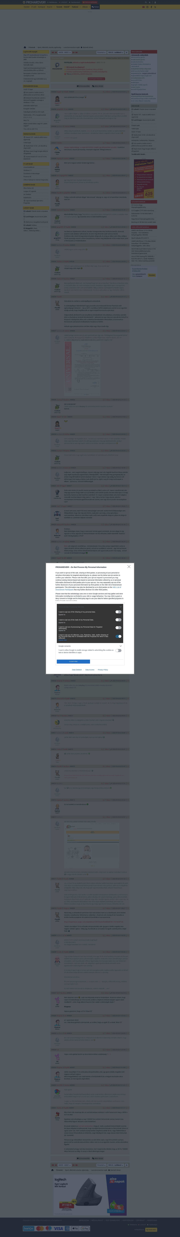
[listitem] (90, 607)
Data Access (89, 670)
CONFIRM (73, 661)
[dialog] (90, 618)
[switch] (118, 611)
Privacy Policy (103, 670)
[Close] (130, 567)
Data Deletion (77, 670)
